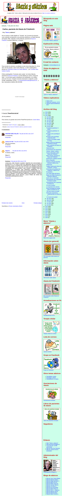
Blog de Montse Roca (51, 492)
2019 (46, 216)
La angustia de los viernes (52, 187)
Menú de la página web (49, 238)
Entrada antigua (38, 203)
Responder (8, 137)
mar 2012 (49, 120)
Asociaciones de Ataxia (49, 400)
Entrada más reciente (7, 203)
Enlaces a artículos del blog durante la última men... (53, 162)
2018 (46, 214)
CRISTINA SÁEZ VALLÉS (12, 133)
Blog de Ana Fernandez (52, 487)
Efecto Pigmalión (50, 160)
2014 (46, 208)
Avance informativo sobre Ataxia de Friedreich (52, 153)
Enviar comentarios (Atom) (15, 206)
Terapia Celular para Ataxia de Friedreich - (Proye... (53, 167)
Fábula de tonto (50, 148)
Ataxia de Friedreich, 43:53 (53, 102)
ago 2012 (49, 198)
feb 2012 (49, 118)
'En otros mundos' (50, 185)
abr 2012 (49, 121)
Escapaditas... (49, 172)
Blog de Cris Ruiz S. (51, 486)
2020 (46, 217)
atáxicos (21, 126)
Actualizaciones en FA (49, 315)
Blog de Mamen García (52, 491)
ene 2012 (49, 117)
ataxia (8, 126)
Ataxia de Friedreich (13, 75)
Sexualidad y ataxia (51, 376)
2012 (46, 115)
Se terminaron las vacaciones (53, 149)
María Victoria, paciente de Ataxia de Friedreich (53, 156)
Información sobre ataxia (50, 277)
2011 (46, 113)
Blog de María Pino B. (51, 482)
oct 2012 (49, 201)
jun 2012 (49, 124)
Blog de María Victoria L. (52, 494)
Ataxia (7, 32)
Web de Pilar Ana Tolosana (53, 448)
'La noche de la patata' (52, 197)
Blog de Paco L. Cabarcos (52, 490)
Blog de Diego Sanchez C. (53, 481)
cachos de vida (9, 141)
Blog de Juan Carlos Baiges (53, 478)
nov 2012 (49, 203)
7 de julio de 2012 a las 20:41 (19, 150)
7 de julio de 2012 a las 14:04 (21, 141)
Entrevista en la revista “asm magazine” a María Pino (53, 169)
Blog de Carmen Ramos (52, 485)
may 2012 (49, 123)
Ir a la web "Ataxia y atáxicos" (51, 40)
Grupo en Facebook (48, 370)
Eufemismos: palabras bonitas (53, 158)
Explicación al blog (48, 58)
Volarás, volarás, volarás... (52, 151)
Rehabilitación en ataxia (52, 379)
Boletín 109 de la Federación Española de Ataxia (53, 143)
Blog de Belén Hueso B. (52, 483)
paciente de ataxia (28, 126)
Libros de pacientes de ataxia (51, 420)
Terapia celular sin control (50, 333)
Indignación (49, 164)
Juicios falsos (36, 119)
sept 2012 (49, 200)
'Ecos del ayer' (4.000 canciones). (51, 446)
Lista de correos (48, 351)
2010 (46, 112)
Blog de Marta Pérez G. (52, 488)
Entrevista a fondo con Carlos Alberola (17, 69)
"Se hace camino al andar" (53, 191)
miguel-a (7, 150)
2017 (46, 212)
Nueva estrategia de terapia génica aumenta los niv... (53, 189)
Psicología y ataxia (51, 377)
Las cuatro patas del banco (53, 173)
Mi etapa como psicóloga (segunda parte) (52, 137)
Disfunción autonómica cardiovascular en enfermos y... (53, 194)
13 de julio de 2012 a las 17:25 (18, 161)
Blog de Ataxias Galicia (52, 479)
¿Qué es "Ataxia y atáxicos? (51, 94)
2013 (46, 206)
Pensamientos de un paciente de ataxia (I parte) (53, 180)
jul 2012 (49, 126)
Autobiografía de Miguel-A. (50, 472)
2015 (46, 209)
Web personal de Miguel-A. (53, 444)
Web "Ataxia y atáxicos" (52, 443)
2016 (46, 211)
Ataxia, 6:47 (49, 101)
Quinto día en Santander (52, 178)
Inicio (23, 203)
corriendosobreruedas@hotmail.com (28, 80)
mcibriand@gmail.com (54, 65)
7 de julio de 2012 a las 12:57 (26, 133)
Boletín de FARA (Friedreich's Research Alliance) (53, 175)
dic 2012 (49, 205)
